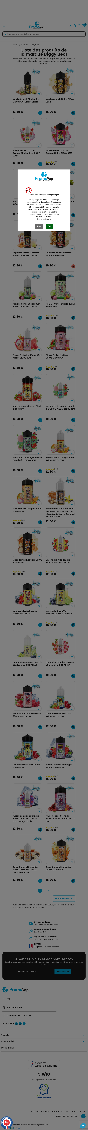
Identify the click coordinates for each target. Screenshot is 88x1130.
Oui (49, 226)
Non (39, 226)
